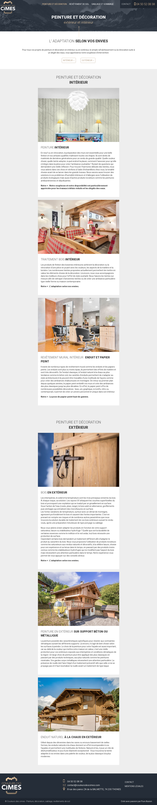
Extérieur (88, 60)
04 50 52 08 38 (145, 4)
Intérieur (68, 60)
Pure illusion (146, 801)
